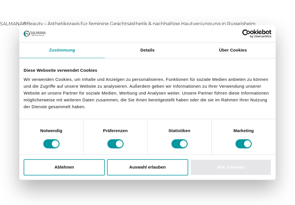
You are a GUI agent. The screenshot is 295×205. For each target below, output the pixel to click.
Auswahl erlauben (147, 167)
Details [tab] (147, 50)
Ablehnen (64, 167)
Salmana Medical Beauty (71, 11)
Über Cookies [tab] (233, 50)
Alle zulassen (230, 167)
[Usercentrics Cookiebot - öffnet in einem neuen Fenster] (246, 33)
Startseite (15, 37)
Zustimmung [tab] (62, 50)
